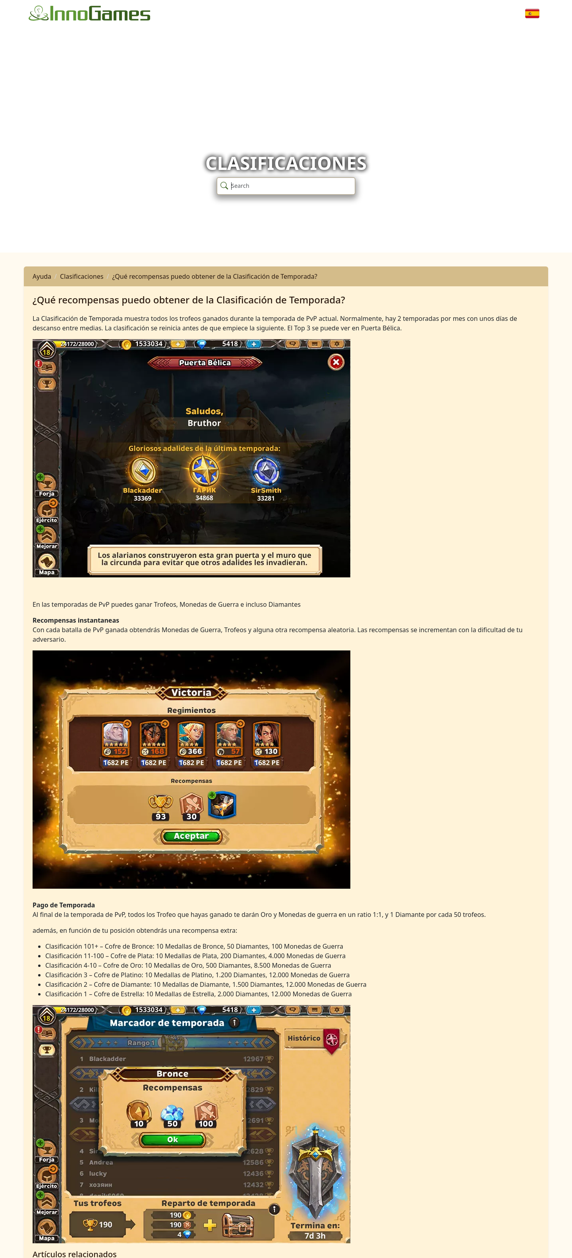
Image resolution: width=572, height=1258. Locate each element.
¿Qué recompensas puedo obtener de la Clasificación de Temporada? (214, 276)
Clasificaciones (81, 276)
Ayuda (42, 276)
